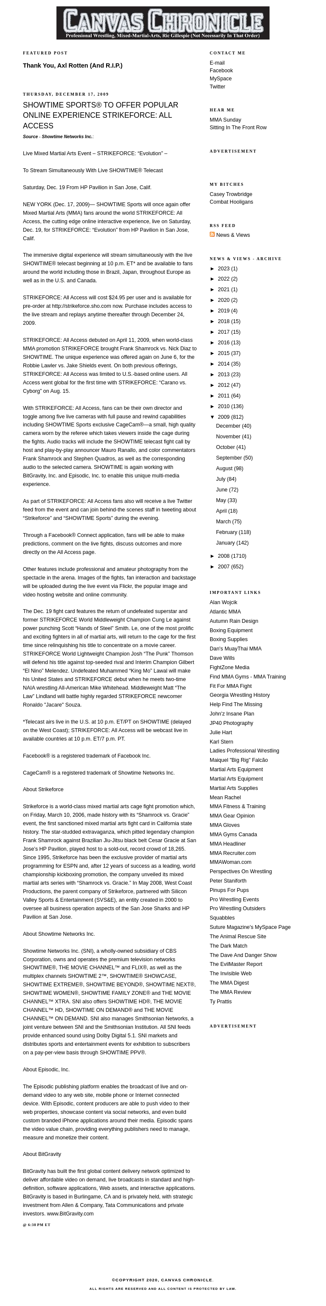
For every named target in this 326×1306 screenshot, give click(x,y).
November (229, 437)
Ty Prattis (221, 1002)
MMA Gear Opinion (232, 816)
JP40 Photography (231, 723)
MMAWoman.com (230, 862)
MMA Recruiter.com (233, 853)
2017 (224, 332)
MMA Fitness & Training (238, 806)
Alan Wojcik (223, 602)
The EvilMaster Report (236, 964)
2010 (224, 406)
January (226, 543)
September (229, 458)
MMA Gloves (225, 825)
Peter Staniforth (228, 881)
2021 (224, 289)
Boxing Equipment (231, 630)
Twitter (217, 87)
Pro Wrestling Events (234, 900)
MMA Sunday (225, 120)
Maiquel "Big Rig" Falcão (239, 760)
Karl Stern (221, 742)
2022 (224, 279)
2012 (224, 385)
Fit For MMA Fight (231, 686)
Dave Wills (222, 658)
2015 (224, 353)
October (226, 447)
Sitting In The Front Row (238, 128)
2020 (224, 300)
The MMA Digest (229, 983)
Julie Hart (221, 732)
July (221, 479)
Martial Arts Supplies (234, 788)
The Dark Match (228, 946)
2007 (224, 567)
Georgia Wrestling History (240, 695)
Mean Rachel (225, 798)
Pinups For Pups (229, 890)
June (222, 490)
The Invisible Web (231, 974)
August (225, 468)
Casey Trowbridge (231, 194)
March (224, 522)
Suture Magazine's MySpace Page (250, 927)
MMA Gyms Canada (233, 835)
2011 (224, 396)
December (229, 426)
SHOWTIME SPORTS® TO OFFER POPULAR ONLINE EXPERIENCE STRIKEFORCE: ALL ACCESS (100, 115)
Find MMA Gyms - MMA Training (248, 677)
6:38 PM (36, 1225)
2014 (224, 364)
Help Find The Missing (236, 704)
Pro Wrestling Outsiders (237, 908)
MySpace (221, 79)
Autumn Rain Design (234, 621)
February (227, 532)
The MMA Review (230, 992)
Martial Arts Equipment (236, 769)
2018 (224, 321)
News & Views (230, 235)
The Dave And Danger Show (243, 955)
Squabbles (222, 918)
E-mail (217, 63)
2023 (224, 269)
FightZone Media (230, 667)
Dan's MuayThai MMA (235, 649)
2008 (224, 556)
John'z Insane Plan (232, 714)
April (222, 511)
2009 (224, 417)
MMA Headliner (228, 844)
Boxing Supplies (228, 639)
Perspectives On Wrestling (241, 871)
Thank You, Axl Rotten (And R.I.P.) (73, 65)
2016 (224, 343)
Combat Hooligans (231, 202)
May (222, 500)
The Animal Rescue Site (238, 937)
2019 (224, 311)
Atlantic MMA (225, 612)
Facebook (221, 71)
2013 (224, 375)
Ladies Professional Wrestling (244, 751)
